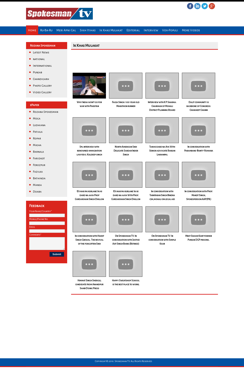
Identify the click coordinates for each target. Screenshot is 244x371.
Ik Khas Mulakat (111, 30)
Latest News (41, 52)
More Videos (191, 30)
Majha (37, 145)
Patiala (37, 131)
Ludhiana (39, 125)
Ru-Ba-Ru (46, 30)
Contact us (35, 38)
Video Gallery (42, 92)
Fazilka (38, 171)
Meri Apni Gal (66, 30)
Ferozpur (39, 165)
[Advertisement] (142, 60)
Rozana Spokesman (45, 111)
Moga (36, 118)
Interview (151, 30)
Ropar (37, 138)
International (42, 65)
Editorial (133, 30)
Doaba (37, 191)
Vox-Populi (170, 30)
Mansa (37, 184)
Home (32, 30)
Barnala (38, 151)
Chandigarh (41, 79)
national (39, 59)
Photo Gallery (42, 85)
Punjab (37, 72)
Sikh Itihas (88, 30)
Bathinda (39, 178)
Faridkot (39, 158)
